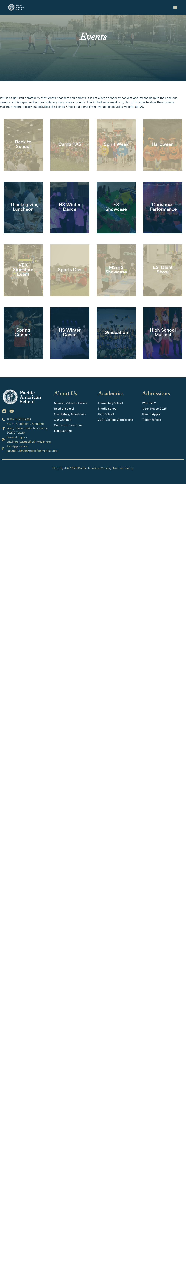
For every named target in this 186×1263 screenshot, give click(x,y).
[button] (175, 7)
